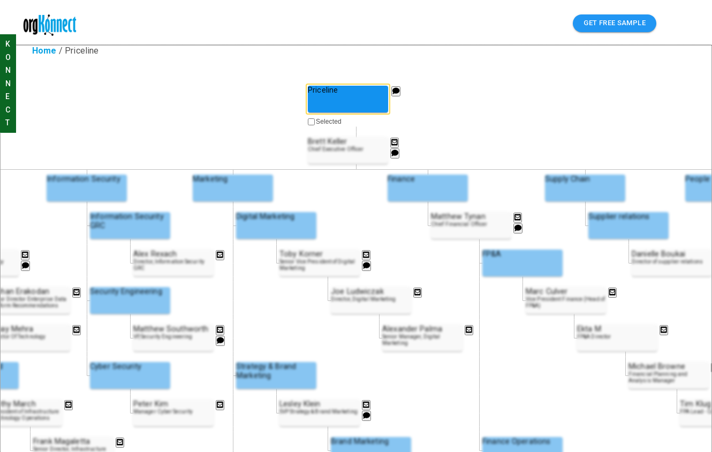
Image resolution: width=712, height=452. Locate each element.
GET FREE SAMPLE (614, 23)
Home (44, 51)
